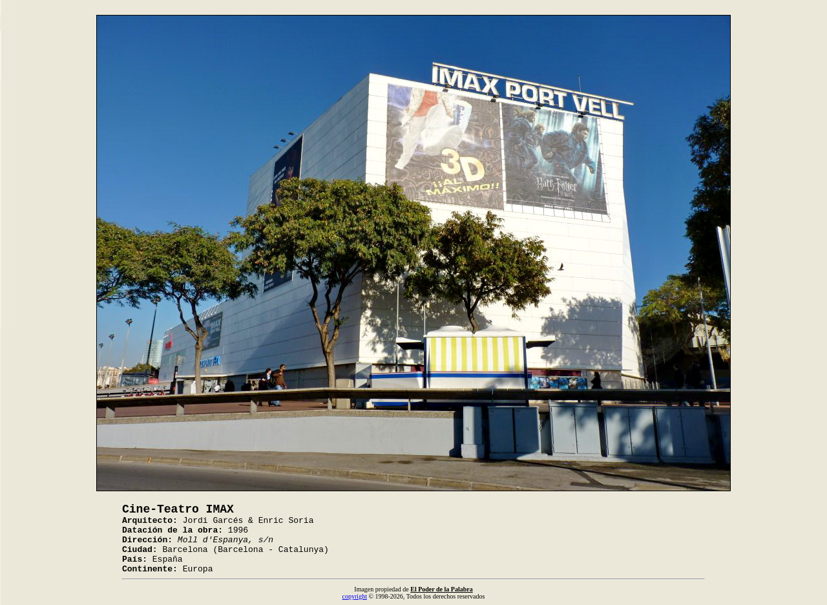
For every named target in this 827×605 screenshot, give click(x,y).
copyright (354, 596)
